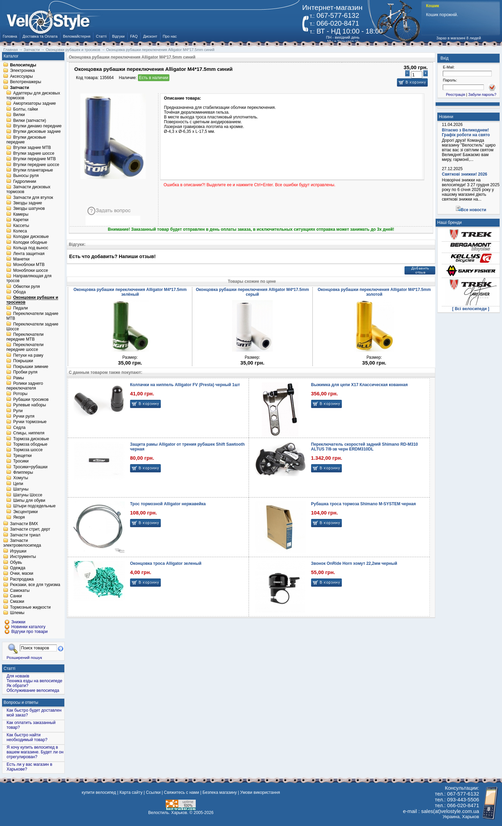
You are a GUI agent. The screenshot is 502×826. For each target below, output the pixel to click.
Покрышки (23, 361)
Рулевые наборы (29, 405)
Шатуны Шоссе (27, 495)
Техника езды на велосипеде (34, 680)
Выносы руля (26, 176)
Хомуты (20, 478)
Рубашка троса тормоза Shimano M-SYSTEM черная (363, 503)
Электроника (22, 70)
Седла (19, 427)
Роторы (20, 394)
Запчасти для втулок (33, 197)
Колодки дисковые (31, 236)
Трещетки (22, 455)
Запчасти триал (25, 535)
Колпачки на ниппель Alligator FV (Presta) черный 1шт (185, 384)
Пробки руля (25, 372)
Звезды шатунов (29, 208)
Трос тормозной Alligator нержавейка (168, 503)
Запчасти (19, 87)
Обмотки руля (26, 286)
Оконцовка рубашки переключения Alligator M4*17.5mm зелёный (130, 292)
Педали (20, 308)
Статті (101, 36)
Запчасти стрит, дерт (30, 529)
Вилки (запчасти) (29, 120)
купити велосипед (99, 792)
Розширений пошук (24, 657)
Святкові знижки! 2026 (464, 174)
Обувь (16, 562)
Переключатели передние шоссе (24, 347)
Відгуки (118, 36)
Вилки (19, 115)
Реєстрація (455, 94)
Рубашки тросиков (31, 399)
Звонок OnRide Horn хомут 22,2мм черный (354, 563)
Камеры (20, 214)
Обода (19, 292)
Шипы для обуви (29, 500)
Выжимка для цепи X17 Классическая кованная (359, 384)
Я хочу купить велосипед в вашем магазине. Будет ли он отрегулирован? (35, 752)
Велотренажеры (25, 82)
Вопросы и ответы (21, 702)
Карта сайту (130, 792)
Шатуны (20, 489)
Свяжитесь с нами (181, 792)
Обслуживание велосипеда (33, 690)
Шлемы (17, 613)
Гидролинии (24, 181)
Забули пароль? (482, 94)
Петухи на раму (28, 355)
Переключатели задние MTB (32, 316)
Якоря (19, 517)
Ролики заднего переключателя (24, 386)
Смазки (17, 601)
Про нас (170, 36)
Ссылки (153, 792)
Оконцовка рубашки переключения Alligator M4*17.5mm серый (252, 292)
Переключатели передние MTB (24, 337)
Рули (18, 410)
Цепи (18, 483)
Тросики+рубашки (30, 467)
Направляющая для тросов (28, 278)
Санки (16, 596)
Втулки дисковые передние (26, 139)
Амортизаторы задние (34, 103)
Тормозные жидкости (30, 607)
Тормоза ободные (30, 444)
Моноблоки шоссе (30, 270)
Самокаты (19, 590)
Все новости (473, 209)
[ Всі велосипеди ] (470, 308)
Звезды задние (27, 203)
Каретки (20, 220)
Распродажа (22, 579)
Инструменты (23, 557)
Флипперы (23, 472)
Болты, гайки (25, 109)
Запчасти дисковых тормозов (28, 189)
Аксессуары (21, 76)
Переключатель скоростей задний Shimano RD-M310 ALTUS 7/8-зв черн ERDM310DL (364, 447)
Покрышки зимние (30, 366)
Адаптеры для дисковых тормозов (33, 95)
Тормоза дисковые (31, 438)
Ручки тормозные (30, 422)
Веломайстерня (76, 36)
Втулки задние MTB (32, 147)
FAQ (134, 36)
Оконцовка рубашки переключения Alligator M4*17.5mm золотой (374, 292)
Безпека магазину (220, 792)
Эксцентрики (25, 511)
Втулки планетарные (33, 170)
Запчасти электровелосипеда (22, 543)
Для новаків (18, 676)
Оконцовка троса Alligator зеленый (166, 563)
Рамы (18, 378)
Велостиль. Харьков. (168, 812)
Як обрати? (17, 685)
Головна (10, 36)
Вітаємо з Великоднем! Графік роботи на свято (466, 132)
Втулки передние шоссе (36, 164)
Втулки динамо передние (37, 126)
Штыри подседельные (34, 506)
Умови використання (260, 792)
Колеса (20, 231)
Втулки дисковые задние (37, 131)
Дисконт (150, 36)
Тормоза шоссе (27, 450)
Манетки (21, 259)
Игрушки (18, 551)
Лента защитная (28, 253)
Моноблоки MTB (28, 265)
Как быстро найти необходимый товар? (27, 737)
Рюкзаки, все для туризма (35, 585)
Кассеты (21, 225)
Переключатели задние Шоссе (32, 326)
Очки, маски (21, 573)
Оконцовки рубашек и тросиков (32, 300)
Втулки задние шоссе (33, 153)
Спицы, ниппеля (28, 433)
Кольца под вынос (30, 248)
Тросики (20, 461)
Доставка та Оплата (40, 36)
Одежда (17, 568)
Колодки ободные (30, 242)
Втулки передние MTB (34, 159)
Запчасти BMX (24, 523)
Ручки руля (23, 416)
